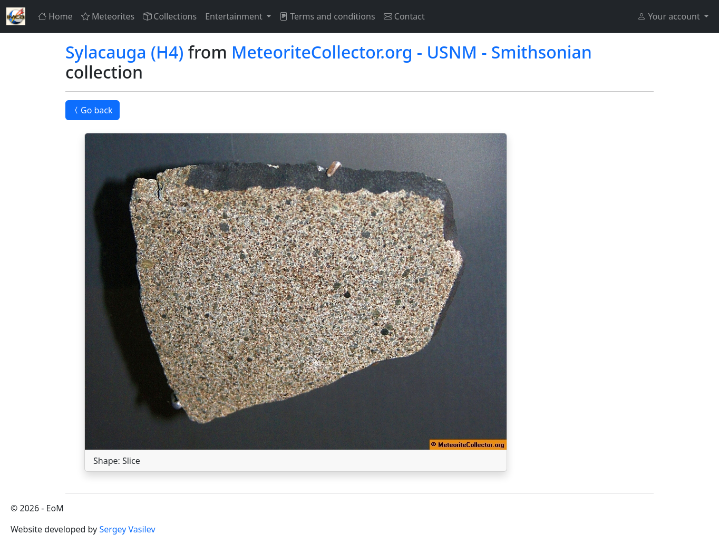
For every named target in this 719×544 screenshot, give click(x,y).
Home (55, 16)
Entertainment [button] (235, 16)
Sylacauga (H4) (124, 52)
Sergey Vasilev (127, 529)
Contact (404, 16)
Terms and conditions (327, 16)
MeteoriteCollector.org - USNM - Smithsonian (411, 52)
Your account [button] (669, 16)
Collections (170, 16)
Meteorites (107, 16)
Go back (92, 110)
